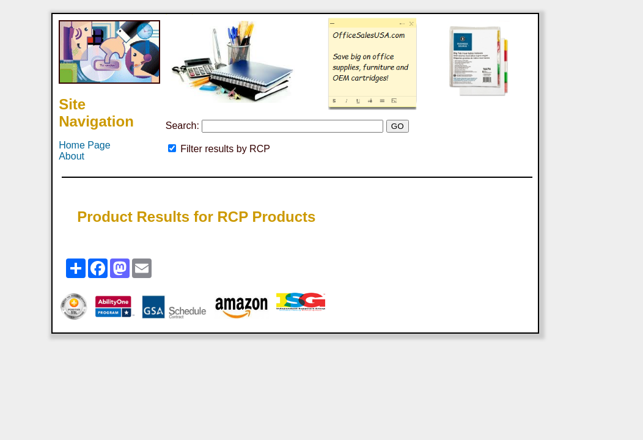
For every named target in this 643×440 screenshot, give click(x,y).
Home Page (85, 145)
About (71, 156)
